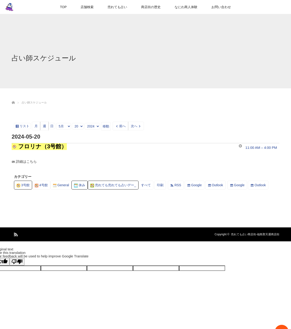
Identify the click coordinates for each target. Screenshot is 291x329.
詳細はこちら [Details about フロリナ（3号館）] (26, 161)
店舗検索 (87, 7)
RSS (177, 185)
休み (79, 185)
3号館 (23, 185)
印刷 (161, 185)
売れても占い (117, 7)
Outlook (217, 185)
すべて (146, 185)
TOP (63, 7)
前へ (122, 126)
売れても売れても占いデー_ (113, 185)
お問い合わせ (221, 7)
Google (196, 185)
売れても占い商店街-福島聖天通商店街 (255, 234)
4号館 (41, 185)
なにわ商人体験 (186, 7)
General (61, 185)
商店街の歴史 (151, 7)
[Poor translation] (17, 262)
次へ (134, 126)
